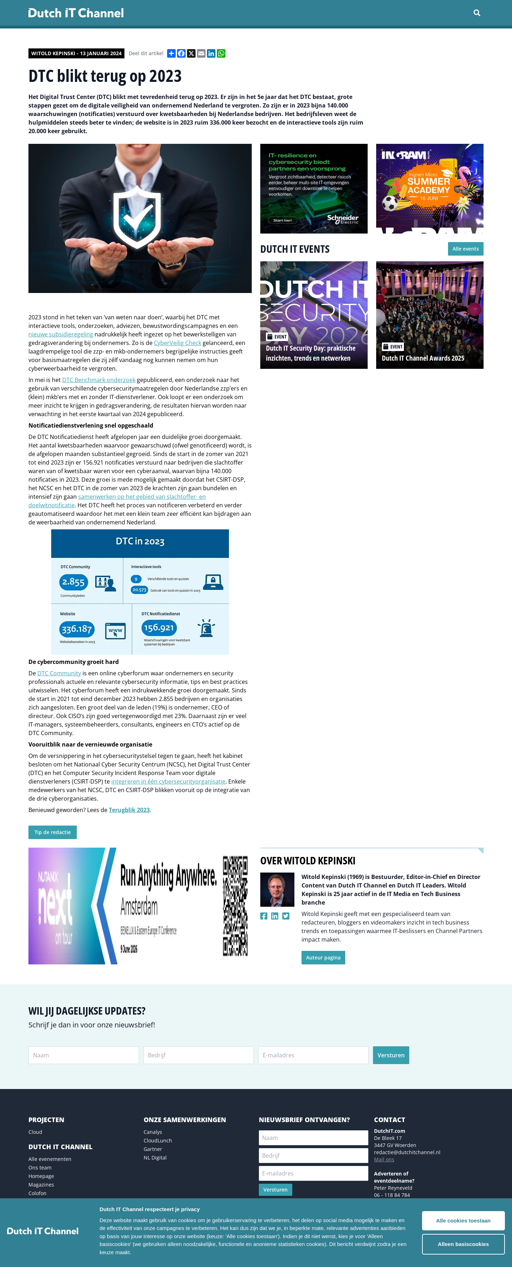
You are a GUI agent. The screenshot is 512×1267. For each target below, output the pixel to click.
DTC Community (59, 673)
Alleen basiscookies (463, 1244)
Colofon (37, 1193)
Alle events (466, 248)
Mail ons (384, 1159)
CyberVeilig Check (177, 343)
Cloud (35, 1132)
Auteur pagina (323, 957)
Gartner (153, 1149)
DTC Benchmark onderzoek (98, 380)
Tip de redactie (52, 832)
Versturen (391, 1055)
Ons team (40, 1167)
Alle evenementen (49, 1159)
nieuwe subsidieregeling (60, 334)
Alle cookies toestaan (463, 1221)
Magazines (41, 1184)
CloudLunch (158, 1140)
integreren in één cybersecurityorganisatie (168, 781)
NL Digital (155, 1157)
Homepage (41, 1176)
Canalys (153, 1132)
